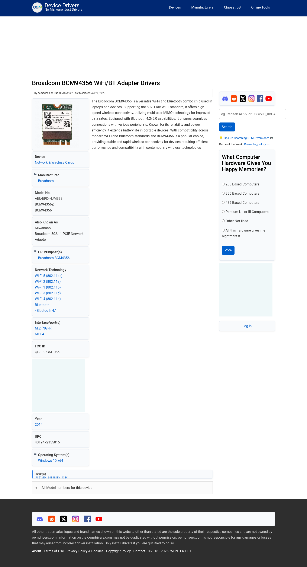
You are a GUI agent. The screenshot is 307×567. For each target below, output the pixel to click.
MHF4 (39, 334)
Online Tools (260, 7)
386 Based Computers (242, 193)
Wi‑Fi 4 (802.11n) (48, 299)
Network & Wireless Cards (54, 162)
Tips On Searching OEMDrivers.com (246, 138)
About (36, 551)
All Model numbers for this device (67, 488)
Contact (139, 551)
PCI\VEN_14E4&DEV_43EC (52, 478)
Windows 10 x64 (50, 461)
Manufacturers (202, 7)
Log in (247, 326)
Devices (175, 7)
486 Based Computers (242, 203)
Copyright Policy (118, 551)
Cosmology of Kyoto (257, 144)
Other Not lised (237, 221)
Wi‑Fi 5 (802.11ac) (48, 276)
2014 (39, 425)
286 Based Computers (242, 184)
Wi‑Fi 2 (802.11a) (48, 282)
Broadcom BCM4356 (54, 258)
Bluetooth (42, 305)
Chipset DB (232, 7)
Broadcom (46, 181)
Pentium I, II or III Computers (247, 212)
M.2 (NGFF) (43, 328)
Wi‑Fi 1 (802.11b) (48, 287)
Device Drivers (62, 5)
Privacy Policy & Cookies (85, 551)
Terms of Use (54, 551)
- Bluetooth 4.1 (46, 311)
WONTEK (177, 551)
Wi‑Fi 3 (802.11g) (48, 293)
